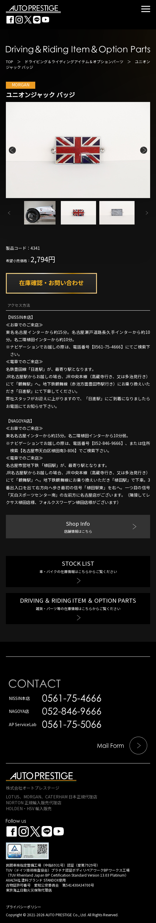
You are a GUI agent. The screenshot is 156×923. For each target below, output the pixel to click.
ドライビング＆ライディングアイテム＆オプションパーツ (74, 61)
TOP (9, 61)
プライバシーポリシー (23, 906)
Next (143, 150)
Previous (12, 150)
